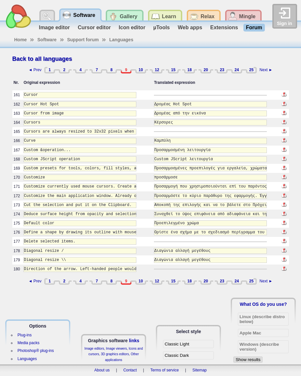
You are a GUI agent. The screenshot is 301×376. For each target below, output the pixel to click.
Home (20, 39)
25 (251, 70)
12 (157, 70)
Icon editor (132, 27)
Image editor (54, 27)
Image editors (94, 348)
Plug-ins (25, 335)
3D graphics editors (115, 354)
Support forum (83, 39)
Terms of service (164, 370)
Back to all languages (42, 59)
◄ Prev (35, 70)
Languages (121, 39)
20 (206, 70)
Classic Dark (177, 355)
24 (237, 70)
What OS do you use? (263, 304)
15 (173, 70)
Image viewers (116, 348)
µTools (161, 27)
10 (141, 70)
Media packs (28, 343)
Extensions (224, 27)
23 (222, 70)
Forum (254, 27)
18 (189, 70)
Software (47, 39)
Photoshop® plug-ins (36, 350)
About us (102, 370)
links (134, 340)
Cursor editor (94, 27)
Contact (130, 370)
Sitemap (199, 370)
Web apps (190, 27)
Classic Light (177, 344)
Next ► (266, 70)
